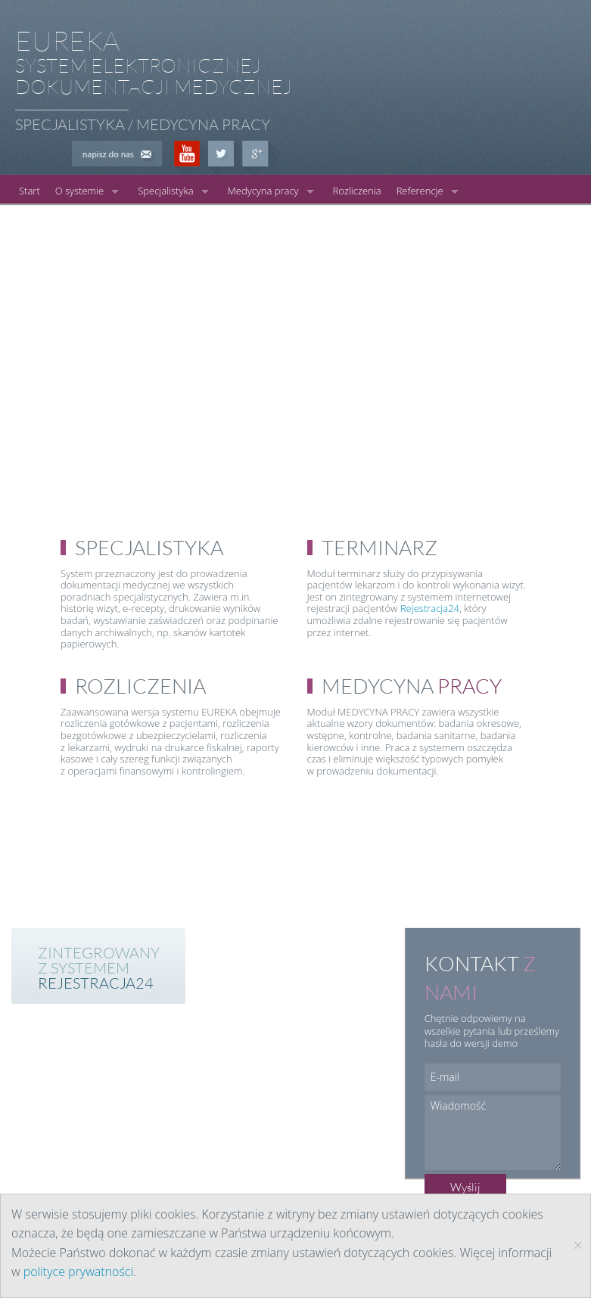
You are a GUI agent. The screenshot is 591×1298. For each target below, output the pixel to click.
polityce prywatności (78, 1271)
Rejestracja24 (429, 608)
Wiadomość (493, 1132)
